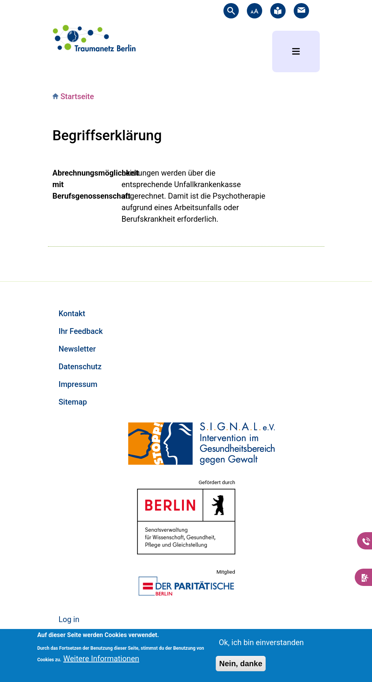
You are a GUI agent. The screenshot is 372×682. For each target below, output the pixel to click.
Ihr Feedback (81, 331)
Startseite (77, 96)
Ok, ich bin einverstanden (261, 642)
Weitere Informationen (101, 658)
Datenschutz (80, 366)
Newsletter (77, 348)
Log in (69, 619)
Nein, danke (240, 663)
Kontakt (72, 313)
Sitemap (73, 402)
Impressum (78, 384)
